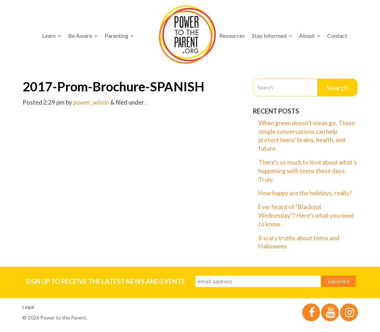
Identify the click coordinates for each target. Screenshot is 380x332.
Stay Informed (272, 35)
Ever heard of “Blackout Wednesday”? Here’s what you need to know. (306, 215)
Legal (28, 307)
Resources (232, 35)
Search (337, 87)
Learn (51, 35)
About (309, 35)
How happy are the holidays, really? (305, 193)
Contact (337, 35)
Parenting (119, 35)
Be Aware (82, 35)
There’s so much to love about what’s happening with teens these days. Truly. (307, 171)
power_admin (91, 102)
